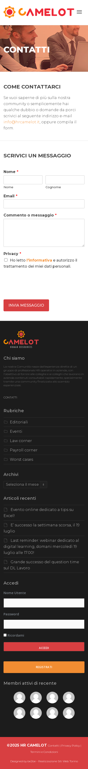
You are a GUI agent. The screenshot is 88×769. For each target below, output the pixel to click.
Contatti (53, 745)
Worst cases (21, 459)
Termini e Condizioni (44, 752)
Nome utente (15, 593)
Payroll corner (24, 450)
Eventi (16, 431)
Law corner (21, 441)
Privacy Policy (70, 745)
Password (11, 614)
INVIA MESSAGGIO (26, 305)
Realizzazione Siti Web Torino (58, 761)
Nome (11, 172)
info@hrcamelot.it (22, 122)
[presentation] (39, 291)
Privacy (12, 254)
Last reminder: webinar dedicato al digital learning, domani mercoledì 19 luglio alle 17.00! (41, 546)
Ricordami (14, 635)
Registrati (44, 667)
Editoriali (19, 422)
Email (10, 196)
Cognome (53, 187)
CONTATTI (10, 397)
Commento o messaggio (30, 215)
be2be (31, 761)
